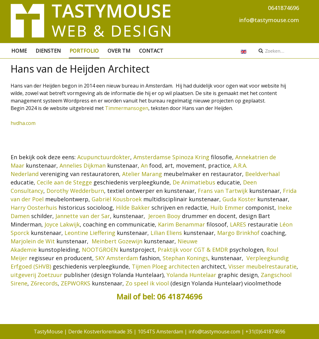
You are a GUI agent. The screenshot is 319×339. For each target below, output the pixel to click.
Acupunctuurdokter (103, 157)
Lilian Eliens (166, 232)
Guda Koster (239, 199)
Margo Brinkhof (238, 232)
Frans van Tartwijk (223, 190)
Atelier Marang (142, 174)
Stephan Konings (185, 258)
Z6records (44, 283)
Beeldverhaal (262, 174)
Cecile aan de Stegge (64, 182)
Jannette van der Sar (82, 216)
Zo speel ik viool (147, 283)
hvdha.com (23, 123)
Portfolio (84, 50)
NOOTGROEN (100, 249)
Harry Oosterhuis (34, 207)
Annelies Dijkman (83, 165)
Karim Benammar (181, 224)
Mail (125, 296)
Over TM (118, 50)
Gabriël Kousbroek (117, 199)
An (144, 165)
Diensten (48, 50)
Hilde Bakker (133, 207)
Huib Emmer (227, 207)
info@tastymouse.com (269, 20)
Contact (151, 50)
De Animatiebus (194, 182)
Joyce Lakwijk (62, 224)
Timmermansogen (126, 108)
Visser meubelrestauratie (262, 266)
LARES (238, 224)
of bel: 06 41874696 (167, 296)
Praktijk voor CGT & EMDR (193, 249)
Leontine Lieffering (89, 232)
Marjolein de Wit (33, 241)
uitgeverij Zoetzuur (36, 275)
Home (19, 50)
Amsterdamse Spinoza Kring (171, 157)
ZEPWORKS (75, 283)
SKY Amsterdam (116, 258)
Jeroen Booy (164, 216)
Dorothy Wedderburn (75, 190)
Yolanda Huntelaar (191, 275)
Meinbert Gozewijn (117, 241)
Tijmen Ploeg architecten (165, 266)
